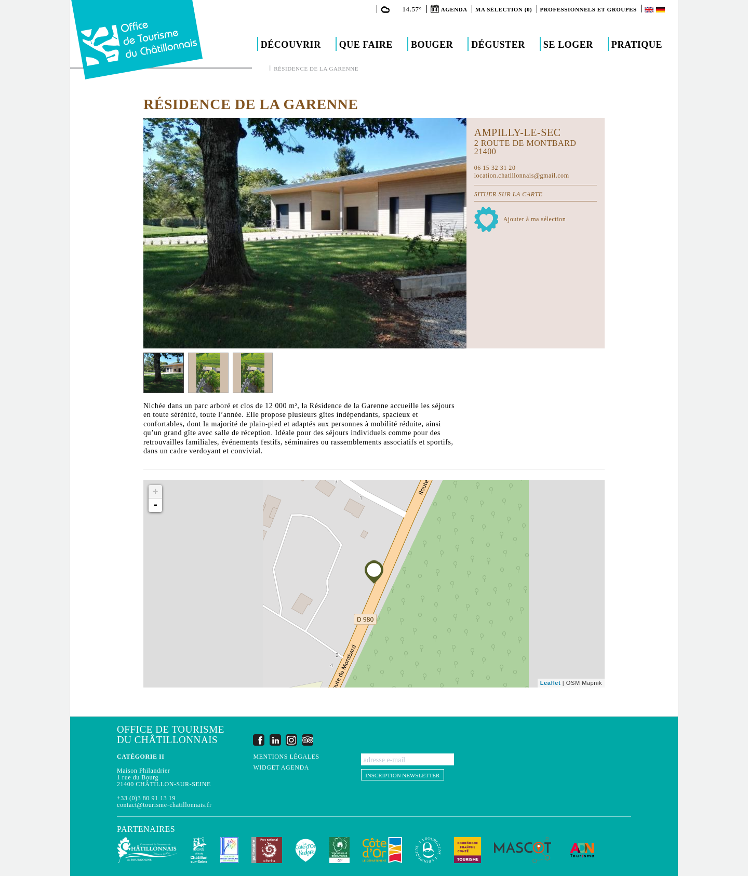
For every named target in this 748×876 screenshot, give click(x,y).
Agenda (454, 9)
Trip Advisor (307, 740)
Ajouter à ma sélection (534, 219)
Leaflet (550, 683)
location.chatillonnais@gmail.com (521, 175)
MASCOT (522, 850)
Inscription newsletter (402, 775)
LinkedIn (275, 740)
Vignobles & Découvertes (339, 850)
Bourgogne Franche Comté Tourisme (467, 850)
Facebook (258, 740)
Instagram (291, 740)
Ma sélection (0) (503, 9)
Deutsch (661, 9)
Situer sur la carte (508, 194)
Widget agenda (281, 767)
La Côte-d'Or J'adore (305, 850)
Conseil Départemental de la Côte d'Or (382, 850)
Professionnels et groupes (588, 9)
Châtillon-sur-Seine (199, 850)
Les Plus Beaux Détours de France (229, 850)
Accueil (261, 68)
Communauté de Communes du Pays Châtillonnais (147, 850)
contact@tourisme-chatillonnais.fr (164, 804)
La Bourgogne (428, 850)
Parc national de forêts (266, 850)
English (650, 9)
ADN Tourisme (582, 850)
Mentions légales (286, 756)
